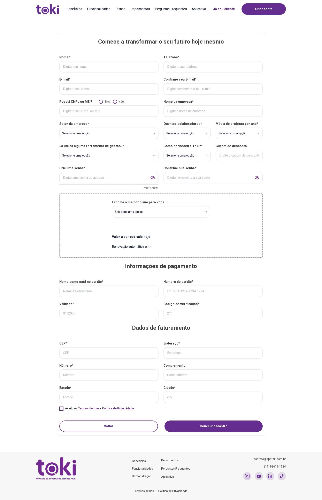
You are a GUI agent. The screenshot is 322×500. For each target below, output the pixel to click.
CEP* (63, 343)
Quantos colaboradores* (182, 124)
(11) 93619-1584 (275, 466)
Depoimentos (140, 9)
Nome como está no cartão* (81, 282)
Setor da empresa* (74, 124)
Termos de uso (144, 491)
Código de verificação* (181, 304)
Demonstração (141, 476)
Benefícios (74, 9)
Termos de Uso (88, 408)
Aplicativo (199, 9)
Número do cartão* (178, 282)
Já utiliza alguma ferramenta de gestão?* (91, 146)
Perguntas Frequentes (171, 9)
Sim (107, 101)
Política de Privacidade (118, 408)
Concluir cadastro (214, 426)
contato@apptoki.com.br (270, 459)
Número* (66, 366)
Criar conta (264, 9)
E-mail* (64, 79)
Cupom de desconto (231, 146)
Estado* (65, 388)
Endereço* (171, 343)
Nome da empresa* (178, 102)
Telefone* (171, 57)
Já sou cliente (224, 9)
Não (121, 101)
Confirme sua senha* (179, 168)
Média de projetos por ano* (237, 124)
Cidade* (169, 388)
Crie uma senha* (72, 168)
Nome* (64, 57)
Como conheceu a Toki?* (182, 146)
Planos (120, 9)
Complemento (174, 366)
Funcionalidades (98, 9)
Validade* (66, 304)
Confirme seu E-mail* (179, 79)
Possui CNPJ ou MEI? (75, 102)
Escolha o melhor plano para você (138, 202)
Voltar (108, 426)
